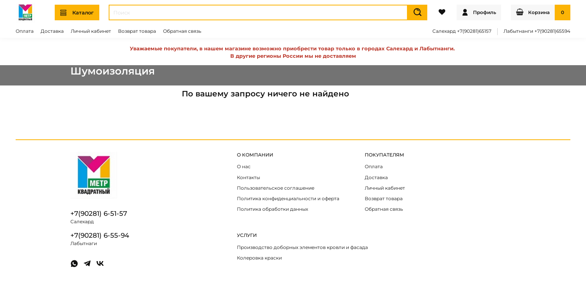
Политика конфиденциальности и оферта (288, 198)
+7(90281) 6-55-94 (99, 235)
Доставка (52, 31)
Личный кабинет (91, 31)
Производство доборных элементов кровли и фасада (302, 247)
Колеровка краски (259, 258)
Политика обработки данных (272, 209)
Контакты (248, 177)
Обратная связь (182, 31)
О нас (244, 166)
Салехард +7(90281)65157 (461, 31)
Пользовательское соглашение (275, 188)
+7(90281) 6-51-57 (98, 213)
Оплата (25, 31)
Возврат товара (137, 31)
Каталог (77, 12)
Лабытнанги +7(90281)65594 (537, 31)
